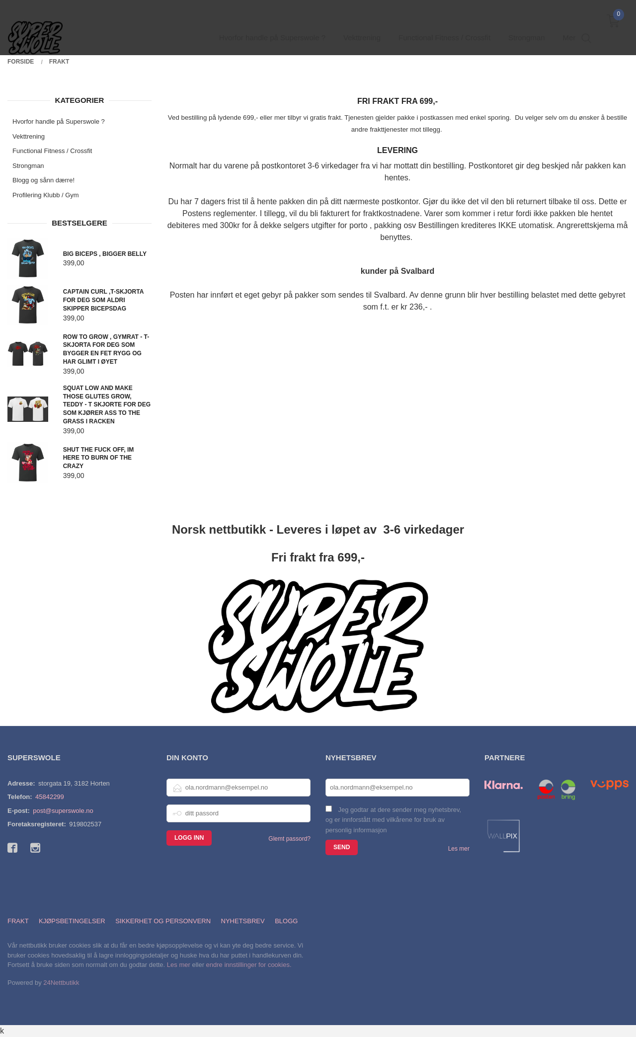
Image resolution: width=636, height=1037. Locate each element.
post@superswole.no (63, 810)
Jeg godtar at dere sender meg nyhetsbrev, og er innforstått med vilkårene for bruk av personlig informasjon (393, 820)
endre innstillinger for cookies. (249, 964)
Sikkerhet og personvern (163, 921)
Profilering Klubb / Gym (45, 195)
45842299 (49, 796)
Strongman (28, 165)
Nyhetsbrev (243, 921)
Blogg (286, 921)
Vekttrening (28, 136)
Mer (568, 25)
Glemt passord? (289, 838)
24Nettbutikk (61, 982)
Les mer (459, 848)
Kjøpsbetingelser (72, 921)
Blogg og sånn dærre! (43, 180)
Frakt (18, 921)
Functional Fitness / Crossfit (52, 151)
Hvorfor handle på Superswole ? (58, 121)
